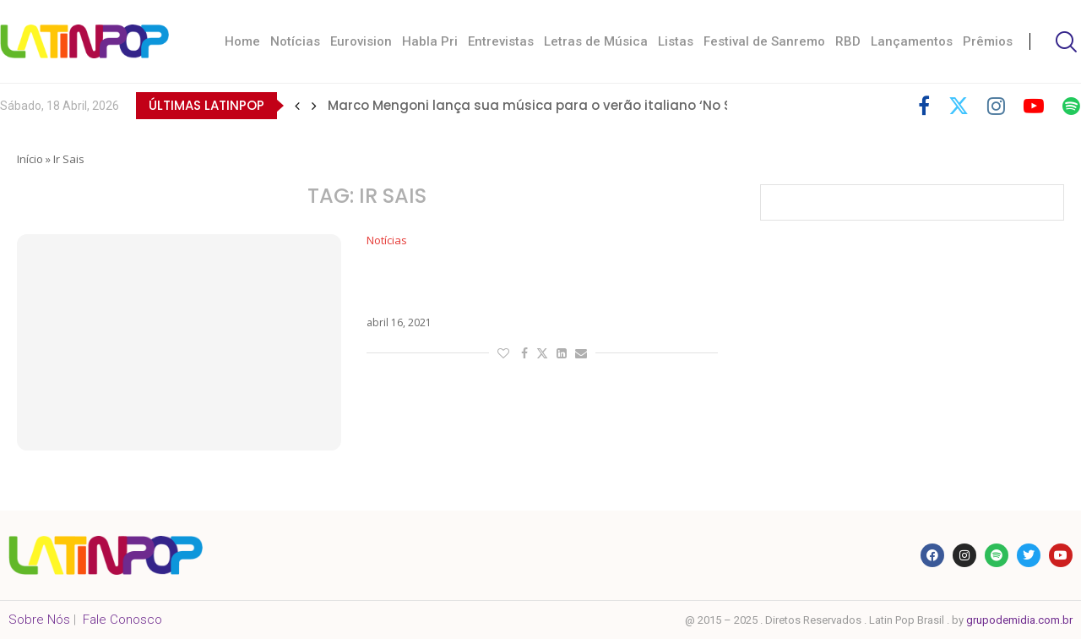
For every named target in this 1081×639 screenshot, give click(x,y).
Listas (675, 41)
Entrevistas (501, 41)
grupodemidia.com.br (1019, 620)
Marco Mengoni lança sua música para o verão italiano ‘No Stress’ (548, 105)
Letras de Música (596, 41)
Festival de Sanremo (764, 41)
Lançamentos (912, 41)
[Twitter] (959, 106)
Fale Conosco (122, 619)
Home (242, 41)
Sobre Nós (39, 619)
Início (30, 159)
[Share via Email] (581, 353)
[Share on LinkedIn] (562, 353)
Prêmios (988, 41)
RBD (848, 41)
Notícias (295, 41)
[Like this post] (503, 353)
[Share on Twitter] (542, 353)
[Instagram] (996, 106)
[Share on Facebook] (524, 353)
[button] (297, 105)
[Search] (1064, 42)
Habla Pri (430, 41)
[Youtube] (1034, 106)
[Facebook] (924, 106)
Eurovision (361, 41)
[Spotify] (1071, 106)
